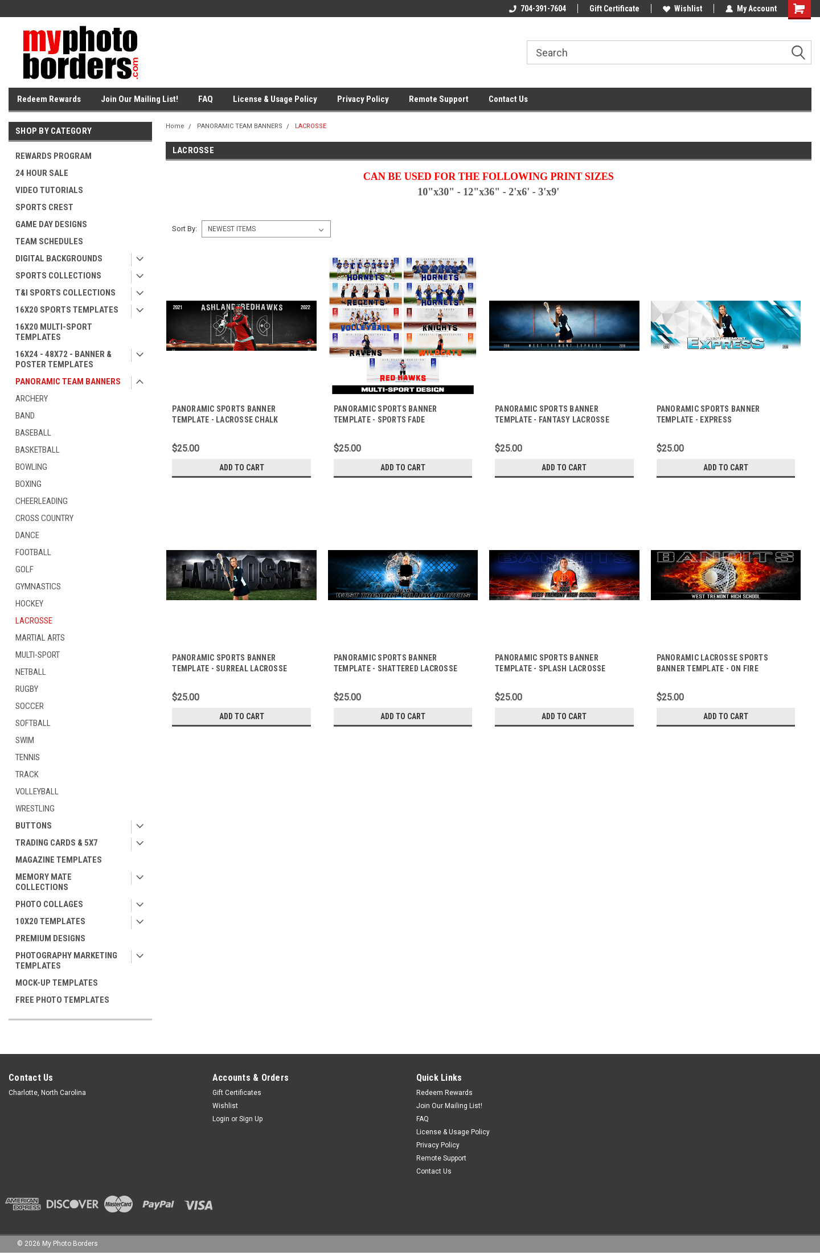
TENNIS (27, 757)
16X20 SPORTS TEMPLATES (66, 310)
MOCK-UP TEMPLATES (56, 983)
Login (220, 1119)
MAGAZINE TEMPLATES (58, 860)
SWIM (24, 740)
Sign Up (251, 1119)
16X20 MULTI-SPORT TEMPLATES (53, 332)
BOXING (28, 484)
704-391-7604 (537, 8)
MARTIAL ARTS (40, 638)
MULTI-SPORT (37, 655)
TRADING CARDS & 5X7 (56, 843)
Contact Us (508, 99)
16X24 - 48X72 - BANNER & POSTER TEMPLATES (63, 359)
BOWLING (31, 467)
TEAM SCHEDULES (49, 241)
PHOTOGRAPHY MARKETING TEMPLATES (66, 960)
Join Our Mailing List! (139, 99)
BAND (25, 416)
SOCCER (29, 706)
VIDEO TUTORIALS (49, 190)
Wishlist (682, 8)
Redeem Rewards (49, 99)
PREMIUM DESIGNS (50, 938)
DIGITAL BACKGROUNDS (58, 258)
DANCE (27, 535)
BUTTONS (33, 826)
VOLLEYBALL (37, 791)
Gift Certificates (236, 1093)
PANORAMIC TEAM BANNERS (68, 381)
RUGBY (26, 689)
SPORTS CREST (44, 207)
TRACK (27, 774)
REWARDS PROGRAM (53, 156)
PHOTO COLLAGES (49, 904)
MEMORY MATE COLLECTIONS (43, 882)
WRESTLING (35, 808)
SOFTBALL (33, 723)
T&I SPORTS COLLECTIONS (65, 293)
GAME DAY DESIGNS (51, 224)
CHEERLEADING (41, 501)
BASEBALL (33, 433)
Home (175, 126)
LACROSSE (33, 621)
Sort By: (184, 228)
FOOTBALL (33, 552)
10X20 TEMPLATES (50, 921)
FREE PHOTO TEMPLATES (62, 1000)
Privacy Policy (363, 99)
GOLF (24, 569)
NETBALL (30, 672)
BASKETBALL (37, 450)
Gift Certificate (614, 8)
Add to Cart (241, 467)
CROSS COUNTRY (44, 518)
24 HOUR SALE (41, 173)
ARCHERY (31, 398)
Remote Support (439, 99)
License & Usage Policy (275, 99)
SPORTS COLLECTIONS (58, 275)
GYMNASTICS (38, 586)
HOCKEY (29, 603)
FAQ (205, 99)
